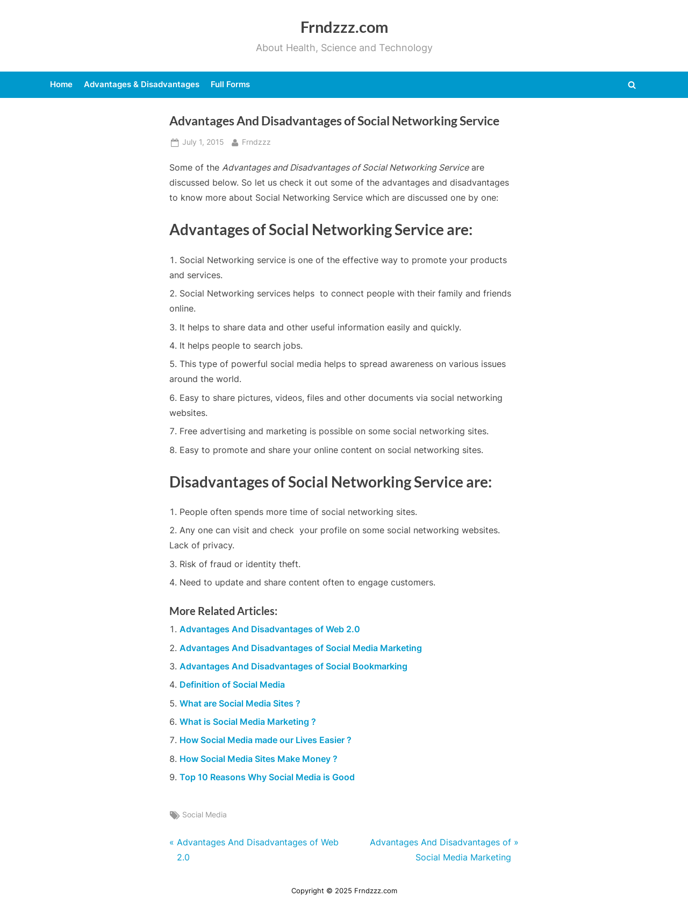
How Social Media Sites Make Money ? (259, 758)
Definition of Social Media (232, 684)
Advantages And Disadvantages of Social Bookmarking (293, 666)
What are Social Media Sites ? (240, 703)
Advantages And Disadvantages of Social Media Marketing (301, 647)
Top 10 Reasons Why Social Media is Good (267, 777)
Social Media (204, 814)
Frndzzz (256, 141)
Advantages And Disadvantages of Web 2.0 (270, 629)
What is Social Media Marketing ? (248, 721)
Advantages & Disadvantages (141, 84)
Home (61, 84)
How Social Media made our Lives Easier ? (266, 739)
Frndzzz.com (344, 27)
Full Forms (230, 84)
